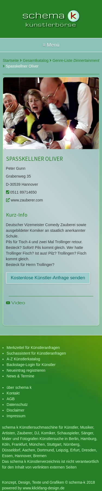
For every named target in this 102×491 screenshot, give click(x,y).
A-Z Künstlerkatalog (23, 359)
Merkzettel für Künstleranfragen (33, 347)
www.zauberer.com (24, 200)
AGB (11, 399)
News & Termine (20, 376)
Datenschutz (17, 404)
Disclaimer (15, 410)
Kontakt (13, 393)
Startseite (12, 60)
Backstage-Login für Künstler (31, 364)
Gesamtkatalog (37, 60)
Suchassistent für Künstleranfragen (36, 353)
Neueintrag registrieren (26, 370)
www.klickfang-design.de (43, 488)
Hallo (51, 45)
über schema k (19, 387)
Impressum (16, 416)
